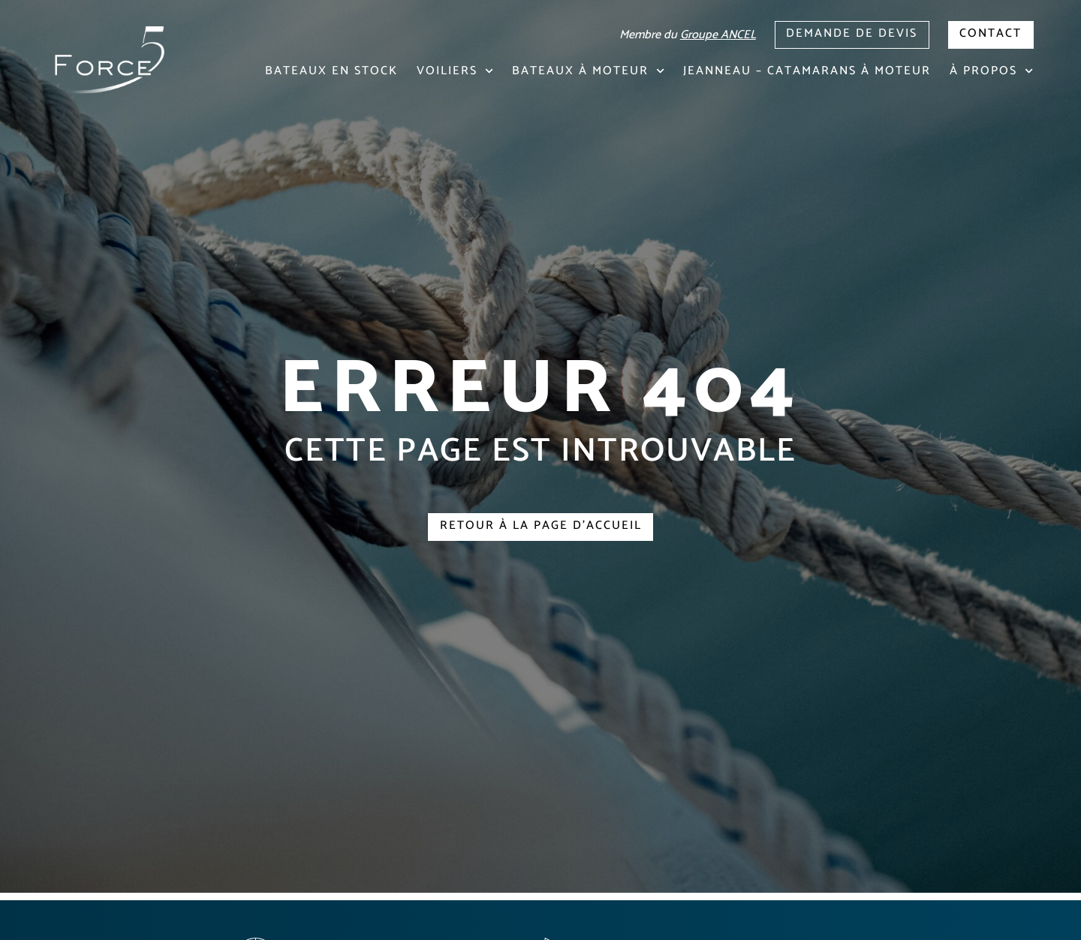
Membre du (686, 35)
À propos (991, 71)
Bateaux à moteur (588, 71)
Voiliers (455, 71)
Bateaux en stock (331, 71)
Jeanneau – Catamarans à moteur (807, 71)
